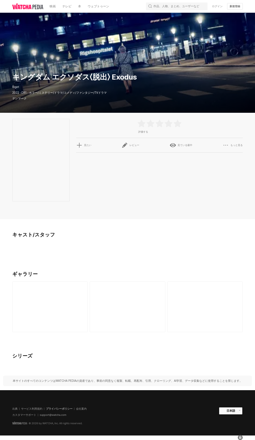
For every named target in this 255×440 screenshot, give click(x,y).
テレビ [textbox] (66, 6)
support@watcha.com (53, 414)
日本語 (231, 410)
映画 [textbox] (53, 6)
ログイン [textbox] (217, 6)
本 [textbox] (79, 6)
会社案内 (81, 408)
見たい (83, 145)
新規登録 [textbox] (235, 6)
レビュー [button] (130, 145)
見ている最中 (181, 145)
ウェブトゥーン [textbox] (98, 6)
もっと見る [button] (233, 145)
